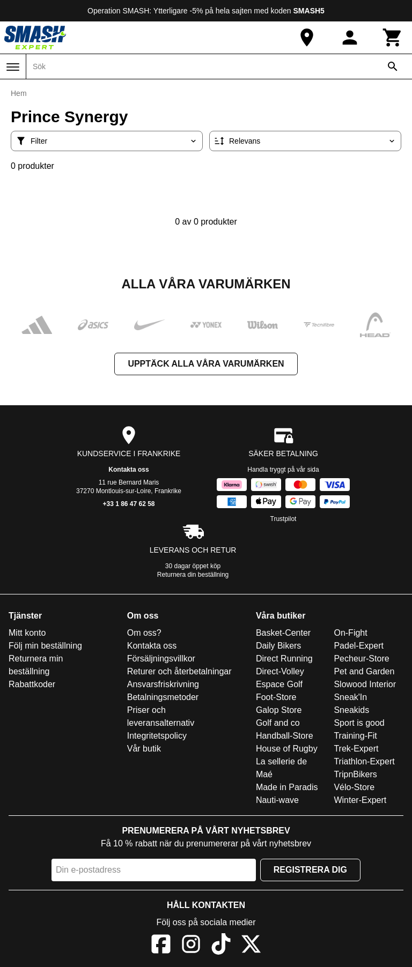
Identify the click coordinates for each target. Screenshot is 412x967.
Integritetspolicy (157, 735)
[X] (251, 945)
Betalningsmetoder (162, 697)
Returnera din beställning (193, 574)
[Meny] (13, 67)
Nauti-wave (277, 800)
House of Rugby (287, 748)
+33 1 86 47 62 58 (128, 504)
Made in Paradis (287, 787)
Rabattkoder (32, 684)
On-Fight (350, 632)
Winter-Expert (360, 800)
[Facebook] (161, 945)
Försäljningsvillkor (161, 658)
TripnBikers (355, 774)
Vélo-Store (354, 787)
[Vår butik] (307, 37)
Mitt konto (27, 632)
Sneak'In (350, 697)
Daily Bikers (278, 645)
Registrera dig (310, 869)
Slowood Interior (365, 684)
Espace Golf (279, 684)
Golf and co (278, 722)
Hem (19, 93)
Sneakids (351, 710)
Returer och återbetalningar (179, 671)
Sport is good (359, 722)
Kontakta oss (128, 469)
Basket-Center (283, 632)
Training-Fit (355, 735)
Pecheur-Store (361, 658)
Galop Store (278, 710)
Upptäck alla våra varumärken (206, 363)
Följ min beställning (45, 645)
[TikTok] (221, 945)
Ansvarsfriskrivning (163, 684)
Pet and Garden (364, 671)
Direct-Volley (280, 671)
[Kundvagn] (392, 37)
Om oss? (144, 632)
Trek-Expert (356, 748)
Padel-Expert (359, 645)
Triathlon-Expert (364, 761)
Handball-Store (284, 735)
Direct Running (284, 658)
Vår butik (144, 748)
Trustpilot (283, 519)
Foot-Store (276, 697)
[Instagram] (191, 945)
